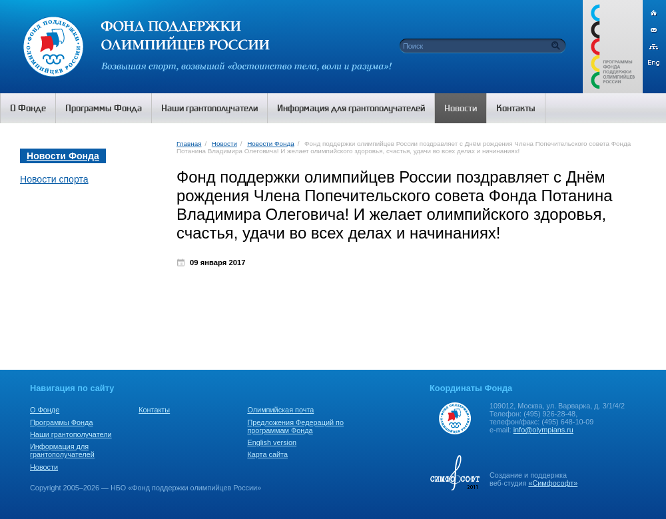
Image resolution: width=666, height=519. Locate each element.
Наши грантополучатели (71, 434)
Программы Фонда (61, 422)
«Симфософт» (552, 483)
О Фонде (44, 410)
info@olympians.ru (543, 430)
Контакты (154, 410)
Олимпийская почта (280, 410)
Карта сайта (267, 454)
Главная (188, 143)
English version (271, 442)
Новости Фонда (270, 143)
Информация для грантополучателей (62, 450)
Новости (224, 143)
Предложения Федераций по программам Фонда (295, 426)
